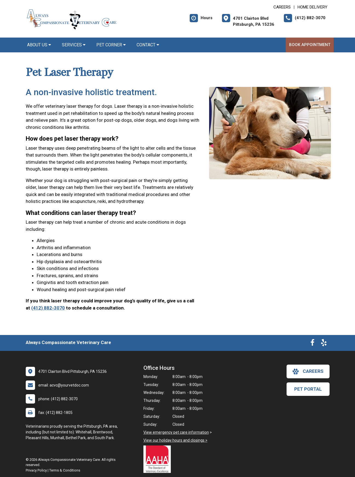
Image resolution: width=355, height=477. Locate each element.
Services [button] (73, 44)
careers (308, 371)
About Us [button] (39, 44)
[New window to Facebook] (312, 344)
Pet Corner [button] (111, 44)
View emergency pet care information (176, 432)
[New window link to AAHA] (158, 459)
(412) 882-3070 (48, 308)
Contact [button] (148, 44)
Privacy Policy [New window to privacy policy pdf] (36, 470)
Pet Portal (308, 389)
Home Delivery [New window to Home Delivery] (312, 7)
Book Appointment (309, 44)
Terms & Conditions (64, 470)
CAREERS (282, 7)
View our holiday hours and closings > (175, 440)
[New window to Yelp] (324, 344)
